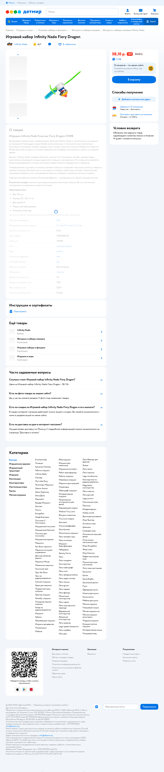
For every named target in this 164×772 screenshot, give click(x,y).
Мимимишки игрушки (68, 533)
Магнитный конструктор (64, 597)
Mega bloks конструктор (88, 486)
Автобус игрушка (43, 598)
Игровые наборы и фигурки (52, 30)
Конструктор (64, 564)
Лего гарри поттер (67, 578)
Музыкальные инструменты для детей (66, 502)
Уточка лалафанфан (67, 526)
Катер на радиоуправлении (43, 608)
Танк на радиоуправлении (43, 577)
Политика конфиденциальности (66, 664)
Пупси (38, 510)
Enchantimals (41, 460)
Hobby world (88, 513)
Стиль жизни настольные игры (90, 541)
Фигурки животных (67, 515)
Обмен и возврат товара (62, 657)
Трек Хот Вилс (41, 572)
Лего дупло (64, 585)
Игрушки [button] (13, 474)
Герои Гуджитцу (42, 492)
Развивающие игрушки (45, 621)
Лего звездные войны (68, 575)
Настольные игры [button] (18, 486)
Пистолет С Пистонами (40, 522)
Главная (9, 30)
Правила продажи (60, 661)
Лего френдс (64, 593)
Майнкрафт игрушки (68, 490)
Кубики (38, 617)
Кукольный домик (90, 582)
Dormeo (38, 506)
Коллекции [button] (15, 478)
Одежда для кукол (90, 590)
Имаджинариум (89, 509)
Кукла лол (87, 572)
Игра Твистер (88, 520)
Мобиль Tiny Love (67, 511)
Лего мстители (65, 540)
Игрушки (39, 613)
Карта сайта (57, 677)
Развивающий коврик (68, 508)
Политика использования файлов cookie (66, 669)
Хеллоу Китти (65, 553)
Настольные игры (90, 502)
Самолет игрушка (42, 582)
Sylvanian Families (43, 467)
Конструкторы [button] (16, 482)
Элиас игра (87, 549)
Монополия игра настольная (90, 563)
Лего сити (63, 571)
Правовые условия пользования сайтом (50, 705)
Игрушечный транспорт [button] (15, 469)
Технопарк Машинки (44, 485)
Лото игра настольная (92, 568)
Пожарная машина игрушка (43, 603)
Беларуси (23, 708)
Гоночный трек (41, 569)
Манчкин (87, 506)
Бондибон (39, 513)
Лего (61, 557)
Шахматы (87, 527)
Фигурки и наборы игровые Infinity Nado (123, 30)
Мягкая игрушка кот (91, 611)
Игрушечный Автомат (45, 530)
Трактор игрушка (42, 595)
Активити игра (89, 524)
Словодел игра (89, 531)
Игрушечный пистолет (45, 526)
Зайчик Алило (41, 488)
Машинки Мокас (42, 562)
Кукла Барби (88, 579)
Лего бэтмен (64, 529)
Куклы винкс (88, 597)
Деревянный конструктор (64, 612)
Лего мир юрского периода (67, 606)
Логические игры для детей (92, 535)
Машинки (39, 543)
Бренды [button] (13, 459)
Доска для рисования (92, 516)
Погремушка (40, 628)
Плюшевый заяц (90, 633)
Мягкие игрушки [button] (17, 494)
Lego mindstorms (90, 476)
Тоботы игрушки (42, 470)
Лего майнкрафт (66, 567)
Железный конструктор (64, 618)
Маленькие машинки (44, 565)
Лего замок (87, 469)
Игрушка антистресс (68, 469)
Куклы (85, 575)
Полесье (39, 463)
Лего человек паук (67, 537)
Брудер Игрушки (42, 503)
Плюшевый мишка (91, 608)
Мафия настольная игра (91, 557)
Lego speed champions (69, 626)
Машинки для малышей (69, 483)
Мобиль (38, 631)
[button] (150, 21)
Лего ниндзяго (65, 560)
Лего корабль (65, 630)
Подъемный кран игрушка (42, 590)
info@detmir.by (12, 726)
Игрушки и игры (24, 30)
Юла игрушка (64, 460)
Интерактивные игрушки (66, 495)
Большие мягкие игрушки (90, 625)
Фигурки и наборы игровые (86, 30)
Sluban (85, 465)
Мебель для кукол (90, 600)
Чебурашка (64, 550)
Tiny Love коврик (66, 519)
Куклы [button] (12, 490)
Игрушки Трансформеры (65, 545)
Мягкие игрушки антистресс (90, 616)
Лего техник (64, 582)
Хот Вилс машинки (43, 547)
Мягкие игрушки (90, 604)
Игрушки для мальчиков (64, 464)
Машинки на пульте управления (43, 551)
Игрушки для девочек (44, 624)
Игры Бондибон (90, 546)
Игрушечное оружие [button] (19, 463)
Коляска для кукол (90, 593)
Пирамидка (64, 487)
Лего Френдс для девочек (90, 460)
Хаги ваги (63, 522)
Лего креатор (65, 623)
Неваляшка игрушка (67, 480)
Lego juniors (88, 498)
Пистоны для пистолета (41, 534)
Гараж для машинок (43, 585)
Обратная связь (58, 673)
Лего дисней (88, 495)
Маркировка (20, 311)
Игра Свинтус (89, 553)
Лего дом (63, 634)
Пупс (85, 586)
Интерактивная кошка (92, 630)
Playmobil (39, 499)
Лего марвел (64, 589)
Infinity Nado (41, 474)
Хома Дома (40, 495)
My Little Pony (41, 481)
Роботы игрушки (66, 476)
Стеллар (38, 478)
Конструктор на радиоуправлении (90, 481)
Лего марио (64, 602)
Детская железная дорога (43, 557)
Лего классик (88, 491)
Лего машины (88, 473)
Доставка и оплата (60, 654)
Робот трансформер (68, 473)
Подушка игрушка (90, 621)
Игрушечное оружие (44, 539)
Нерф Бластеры (42, 517)
